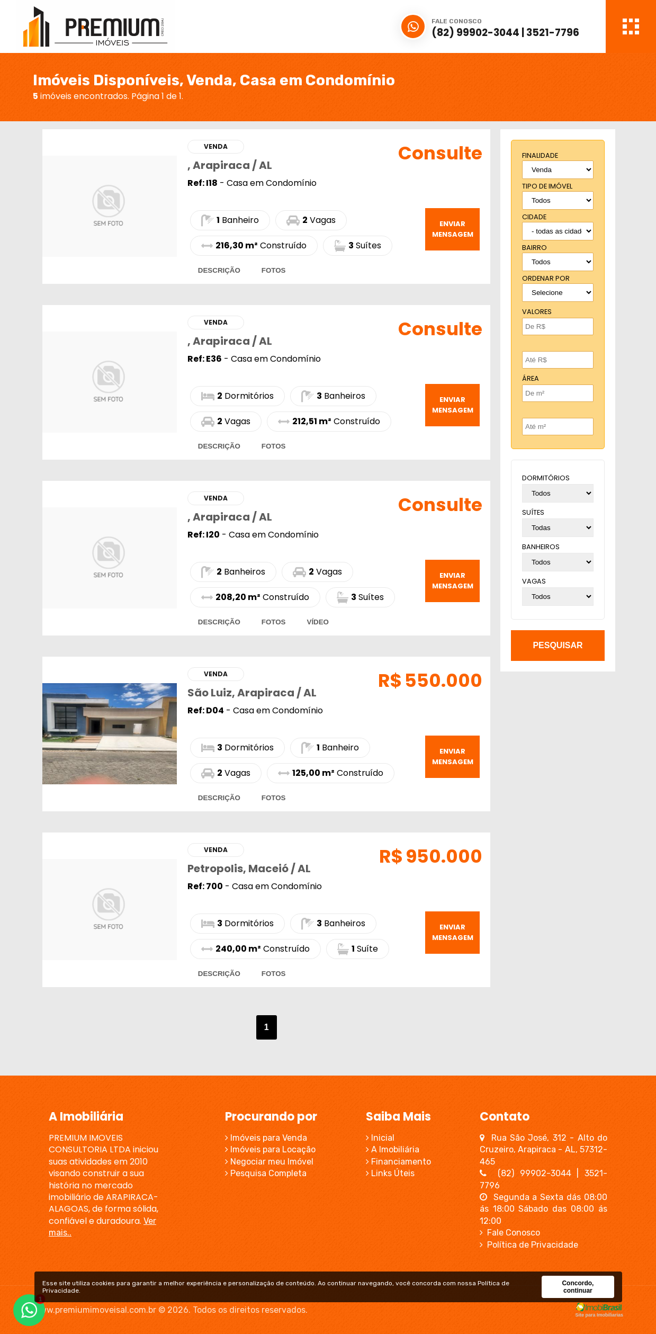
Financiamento (398, 1162)
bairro (534, 247)
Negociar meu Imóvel (269, 1162)
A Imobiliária (392, 1149)
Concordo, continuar (578, 1286)
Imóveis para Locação (270, 1149)
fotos (274, 270)
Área (530, 378)
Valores (537, 311)
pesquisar (557, 645)
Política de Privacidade (529, 1245)
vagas (534, 581)
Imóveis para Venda (266, 1138)
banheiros (541, 546)
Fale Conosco (510, 1233)
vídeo (318, 622)
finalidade (540, 155)
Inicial (380, 1138)
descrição (219, 270)
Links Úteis (390, 1173)
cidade (534, 216)
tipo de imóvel (547, 186)
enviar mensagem (452, 229)
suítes (533, 512)
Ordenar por (546, 278)
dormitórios (546, 477)
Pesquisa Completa (266, 1173)
